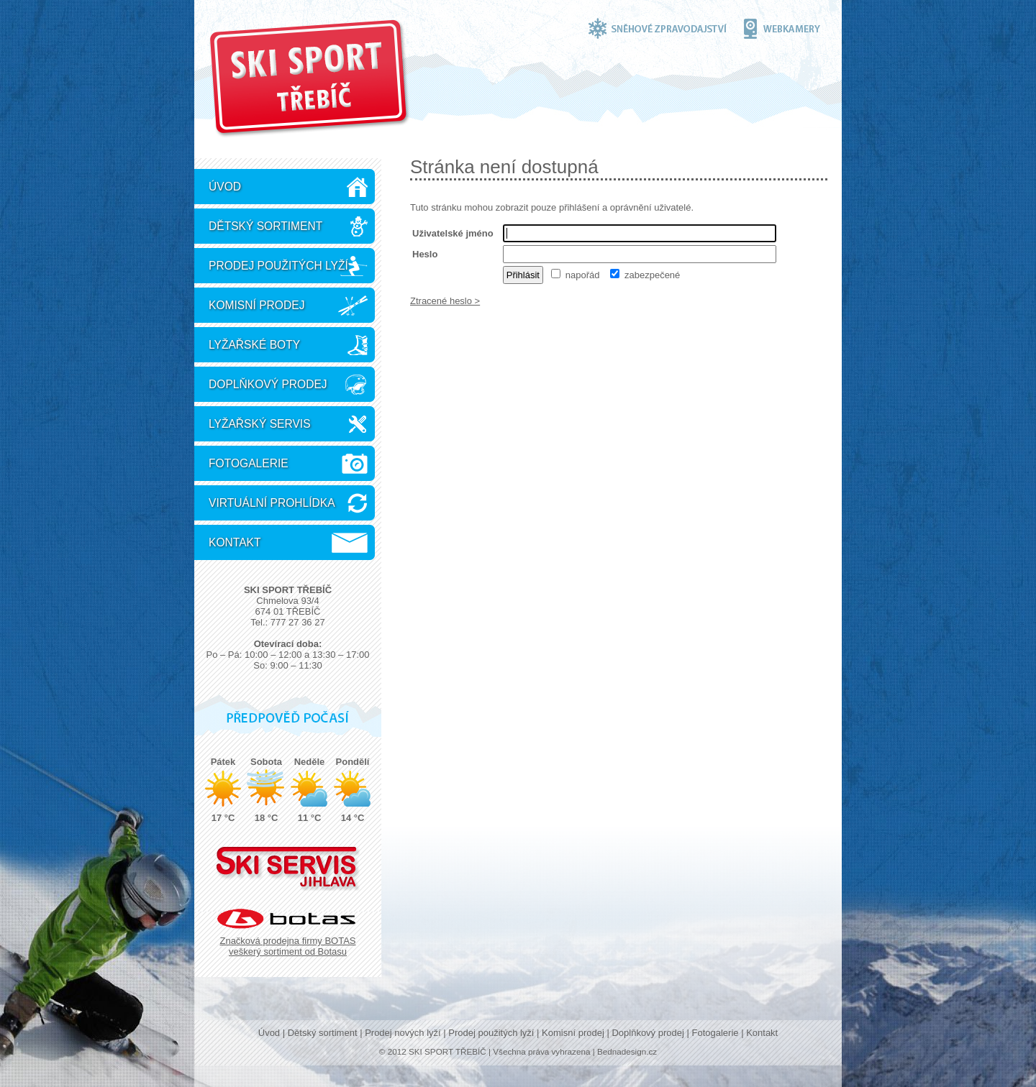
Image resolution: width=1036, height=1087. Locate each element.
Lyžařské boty (254, 345)
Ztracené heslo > (445, 300)
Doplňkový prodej (268, 384)
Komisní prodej (256, 305)
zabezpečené (645, 275)
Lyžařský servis (260, 424)
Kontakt (235, 542)
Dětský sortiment (265, 226)
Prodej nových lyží (403, 1032)
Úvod (225, 186)
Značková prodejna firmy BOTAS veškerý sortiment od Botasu (287, 946)
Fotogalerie (248, 463)
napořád (575, 275)
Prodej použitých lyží (278, 266)
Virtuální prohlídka (272, 503)
